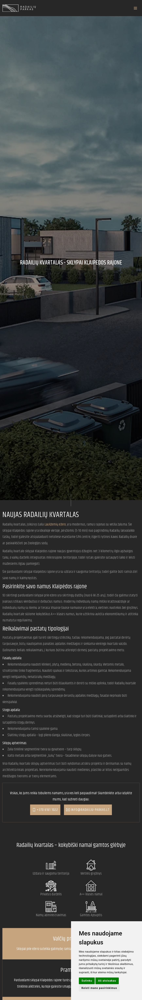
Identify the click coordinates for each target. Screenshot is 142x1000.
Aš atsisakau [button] (107, 980)
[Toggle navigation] (88, 8)
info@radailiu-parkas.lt (90, 810)
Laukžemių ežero (55, 524)
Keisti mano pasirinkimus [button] (99, 988)
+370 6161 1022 (47, 810)
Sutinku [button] (86, 980)
